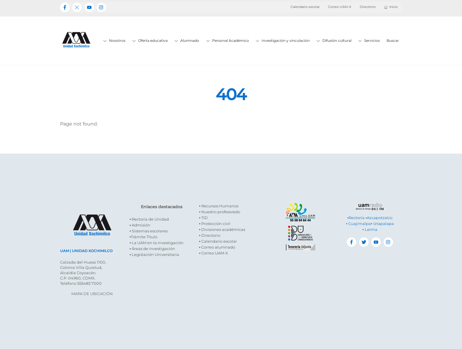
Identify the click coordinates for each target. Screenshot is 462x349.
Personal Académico (227, 40)
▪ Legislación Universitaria (154, 254)
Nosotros (114, 40)
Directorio (368, 7)
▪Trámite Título (144, 236)
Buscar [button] (393, 40)
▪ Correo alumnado (217, 247)
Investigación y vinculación (283, 40)
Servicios (369, 40)
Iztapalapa (383, 223)
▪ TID (203, 217)
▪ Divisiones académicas (222, 229)
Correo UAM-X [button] (339, 7)
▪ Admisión (140, 225)
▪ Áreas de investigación (152, 248)
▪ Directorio (209, 235)
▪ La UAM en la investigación (157, 242)
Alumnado (186, 40)
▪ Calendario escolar (218, 241)
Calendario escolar (305, 7)
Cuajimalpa (359, 223)
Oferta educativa (150, 40)
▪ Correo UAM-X (213, 253)
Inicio (391, 7)
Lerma (371, 229)
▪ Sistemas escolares (149, 231)
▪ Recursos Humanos (218, 206)
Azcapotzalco (379, 217)
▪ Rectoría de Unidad (149, 219)
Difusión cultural (334, 40)
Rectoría (356, 217)
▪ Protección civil (214, 223)
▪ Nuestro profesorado (219, 211)
